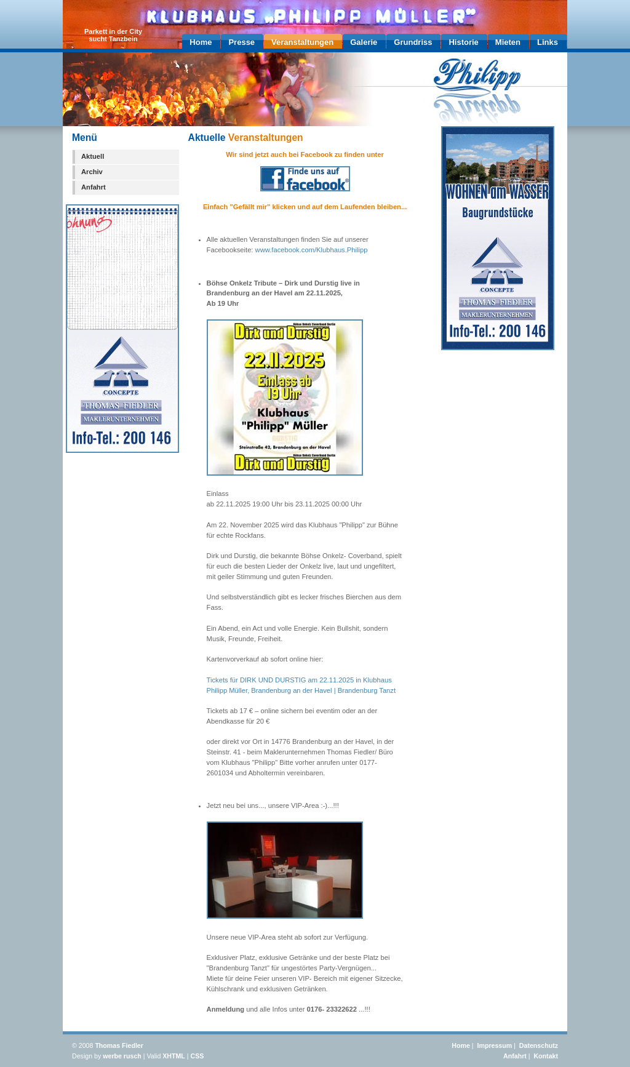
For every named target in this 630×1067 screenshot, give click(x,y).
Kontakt (545, 1056)
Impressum (494, 1045)
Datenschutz (538, 1045)
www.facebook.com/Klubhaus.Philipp (311, 250)
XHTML (173, 1056)
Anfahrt (93, 187)
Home (461, 1045)
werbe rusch (122, 1056)
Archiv (92, 171)
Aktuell (92, 156)
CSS (197, 1056)
